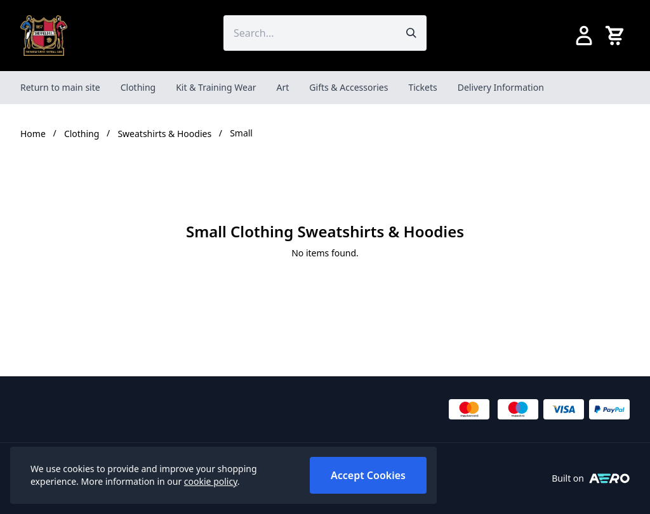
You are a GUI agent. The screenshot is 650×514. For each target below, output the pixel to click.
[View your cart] (617, 35)
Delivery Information (501, 87)
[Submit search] (411, 33)
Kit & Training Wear (216, 87)
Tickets (422, 87)
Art (283, 87)
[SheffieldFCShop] (43, 35)
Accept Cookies (368, 475)
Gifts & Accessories (348, 87)
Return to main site (60, 87)
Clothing (138, 87)
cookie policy (210, 481)
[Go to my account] (584, 35)
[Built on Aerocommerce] (609, 478)
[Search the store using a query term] (309, 33)
